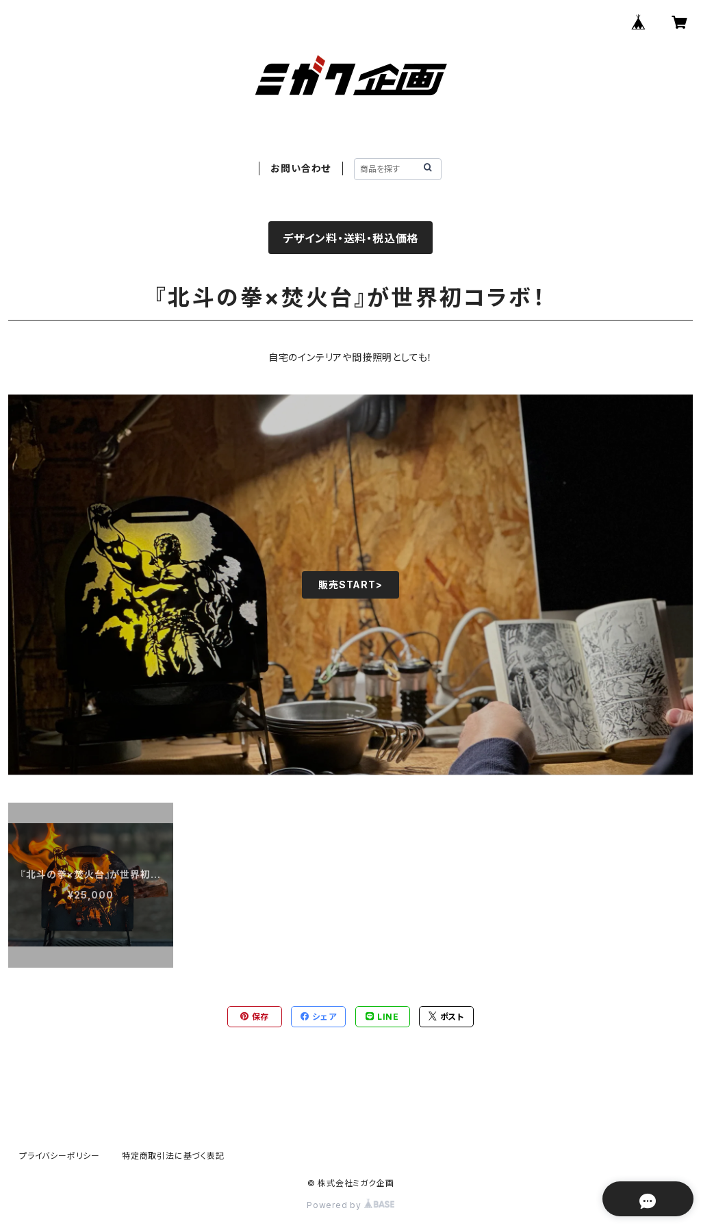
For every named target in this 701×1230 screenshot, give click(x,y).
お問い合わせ (300, 168)
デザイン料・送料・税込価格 (350, 238)
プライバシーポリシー (59, 1156)
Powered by (350, 1205)
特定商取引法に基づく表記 (173, 1156)
